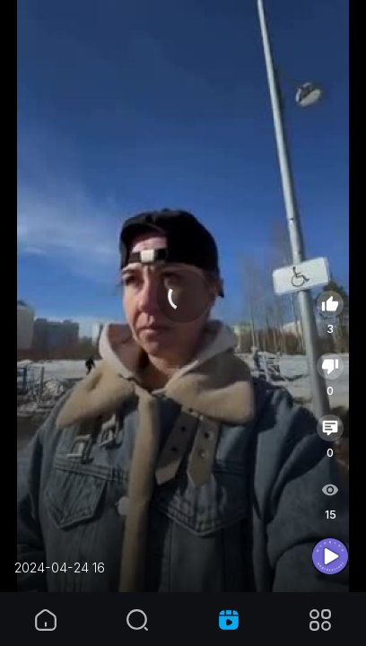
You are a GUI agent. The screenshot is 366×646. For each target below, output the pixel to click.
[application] (183, 296)
